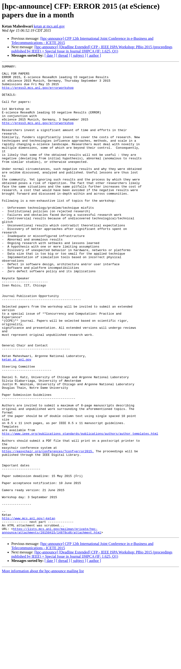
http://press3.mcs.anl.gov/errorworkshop (38, 92)
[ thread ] (63, 55)
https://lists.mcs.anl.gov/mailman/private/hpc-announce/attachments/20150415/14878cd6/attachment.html (51, 624)
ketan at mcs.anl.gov (49, 26)
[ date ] (50, 55)
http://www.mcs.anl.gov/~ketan (28, 609)
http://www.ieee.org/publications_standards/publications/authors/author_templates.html (80, 507)
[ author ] (94, 55)
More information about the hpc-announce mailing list (43, 665)
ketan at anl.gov (16, 419)
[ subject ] (78, 55)
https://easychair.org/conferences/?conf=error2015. (48, 529)
